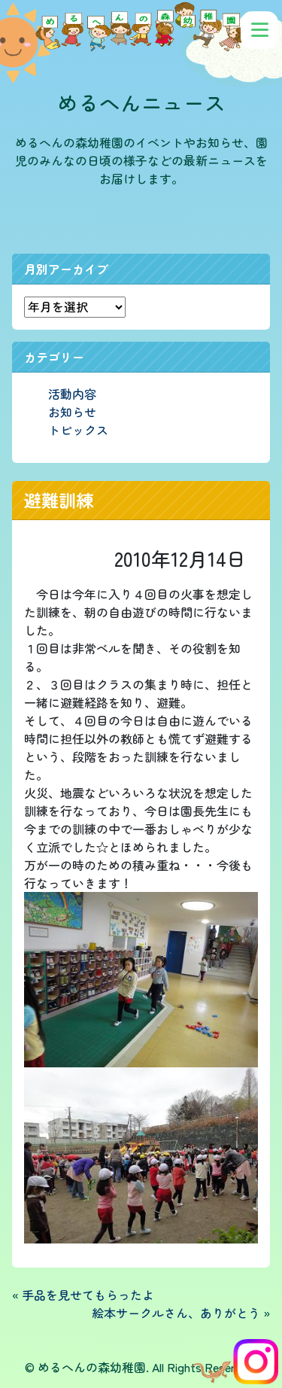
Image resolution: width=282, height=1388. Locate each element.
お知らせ (72, 412)
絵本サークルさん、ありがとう (176, 1313)
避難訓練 (58, 500)
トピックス (78, 430)
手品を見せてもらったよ (88, 1295)
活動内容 (72, 394)
